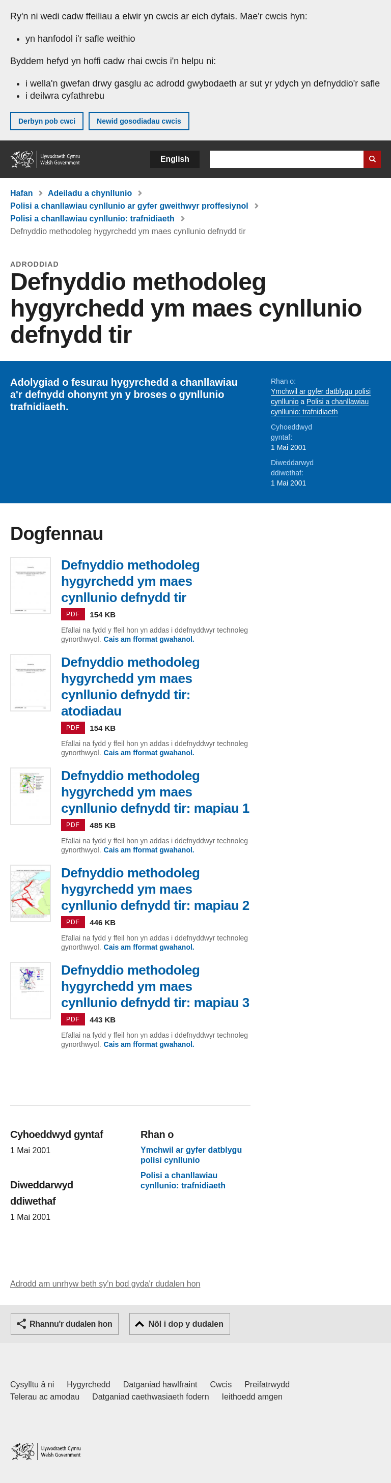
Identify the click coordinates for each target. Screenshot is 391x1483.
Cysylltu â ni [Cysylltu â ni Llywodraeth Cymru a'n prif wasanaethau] (32, 1384)
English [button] (174, 159)
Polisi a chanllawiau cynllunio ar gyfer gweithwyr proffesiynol (129, 206)
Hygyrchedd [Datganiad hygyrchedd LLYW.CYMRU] (88, 1384)
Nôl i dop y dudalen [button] (186, 1324)
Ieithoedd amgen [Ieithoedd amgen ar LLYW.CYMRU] (252, 1396)
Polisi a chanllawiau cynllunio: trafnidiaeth (92, 218)
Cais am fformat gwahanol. (149, 639)
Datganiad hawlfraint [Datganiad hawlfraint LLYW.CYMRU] (160, 1384)
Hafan (21, 193)
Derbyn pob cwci (46, 121)
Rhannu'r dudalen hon (71, 1324)
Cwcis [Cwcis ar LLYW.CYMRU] (221, 1384)
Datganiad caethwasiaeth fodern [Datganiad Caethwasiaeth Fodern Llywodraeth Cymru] (150, 1396)
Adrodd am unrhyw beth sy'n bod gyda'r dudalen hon (105, 1283)
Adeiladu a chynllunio (90, 193)
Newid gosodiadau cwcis (139, 121)
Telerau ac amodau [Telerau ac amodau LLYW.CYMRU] (44, 1396)
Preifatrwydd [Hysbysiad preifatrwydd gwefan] (267, 1384)
